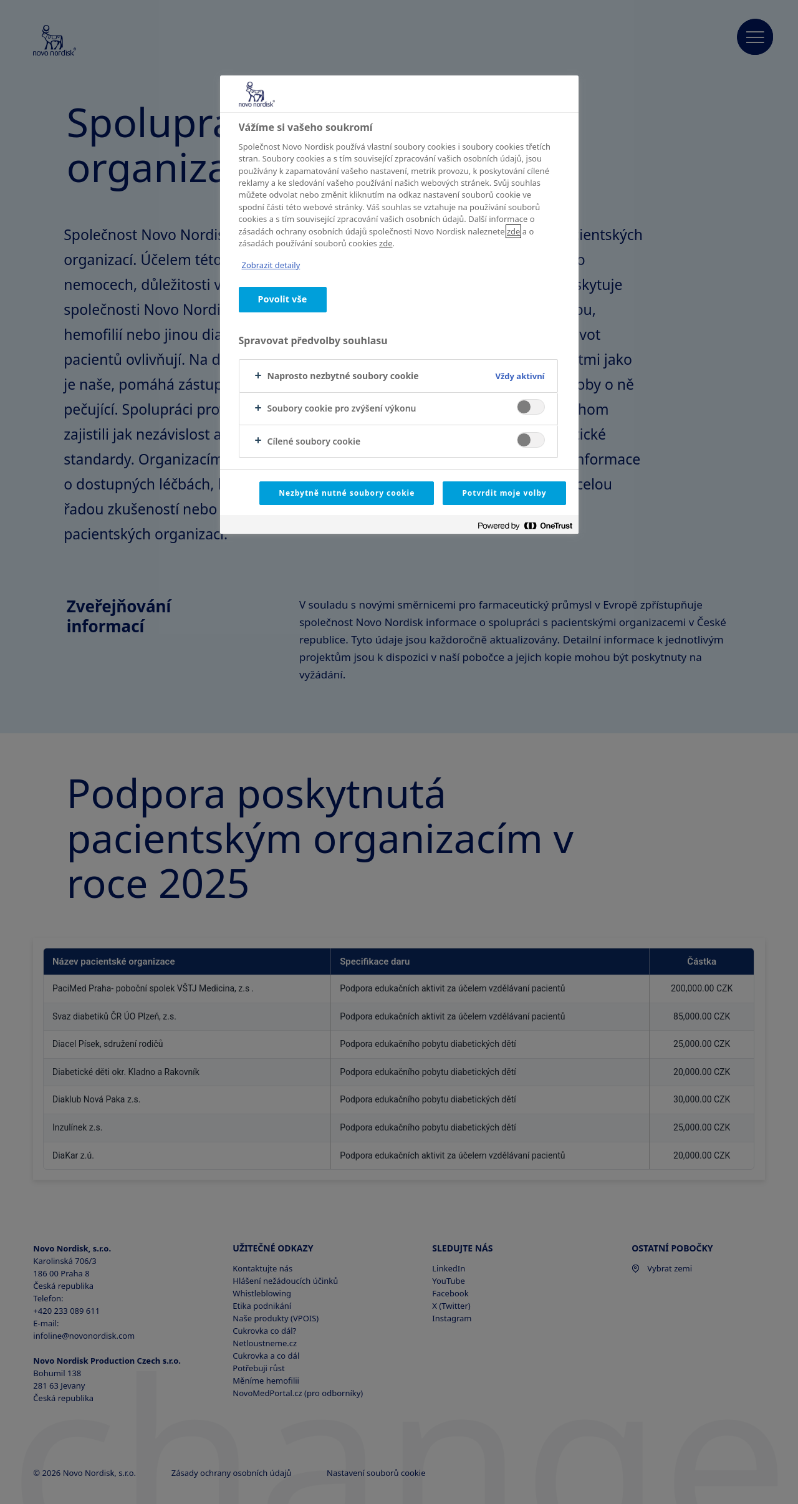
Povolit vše (282, 299)
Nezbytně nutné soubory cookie (347, 493)
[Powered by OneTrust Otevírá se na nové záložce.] (525, 526)
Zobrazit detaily (271, 265)
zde (513, 231)
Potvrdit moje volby (504, 493)
